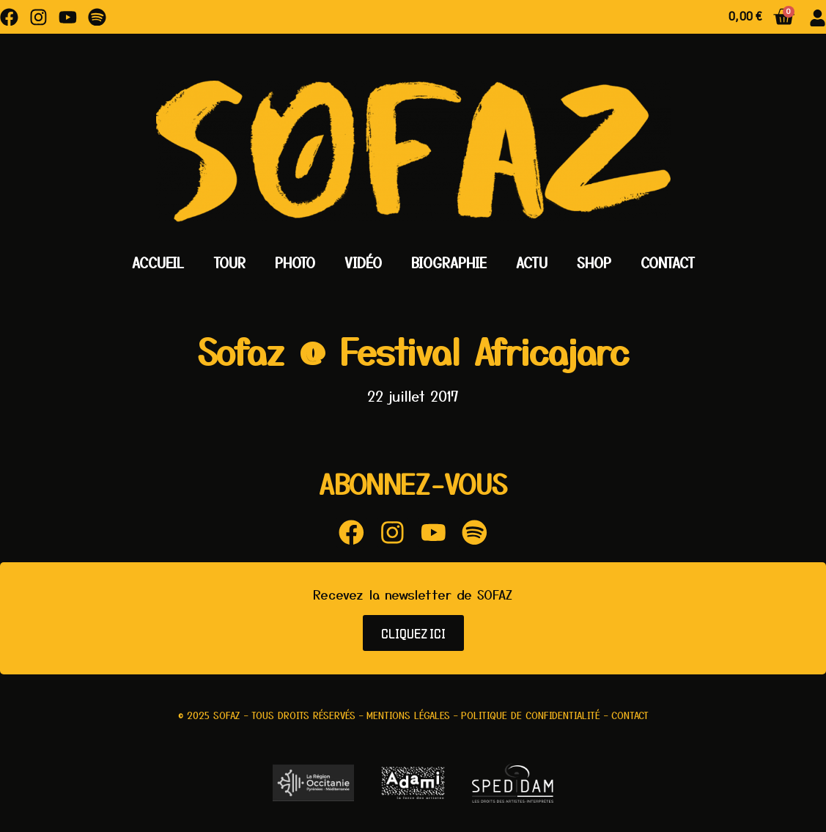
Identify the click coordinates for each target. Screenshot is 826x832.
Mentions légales (408, 716)
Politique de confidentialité (530, 716)
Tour (229, 262)
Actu (531, 262)
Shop (594, 262)
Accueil (158, 262)
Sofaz (226, 716)
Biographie (449, 262)
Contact (668, 262)
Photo (295, 262)
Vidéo (363, 262)
